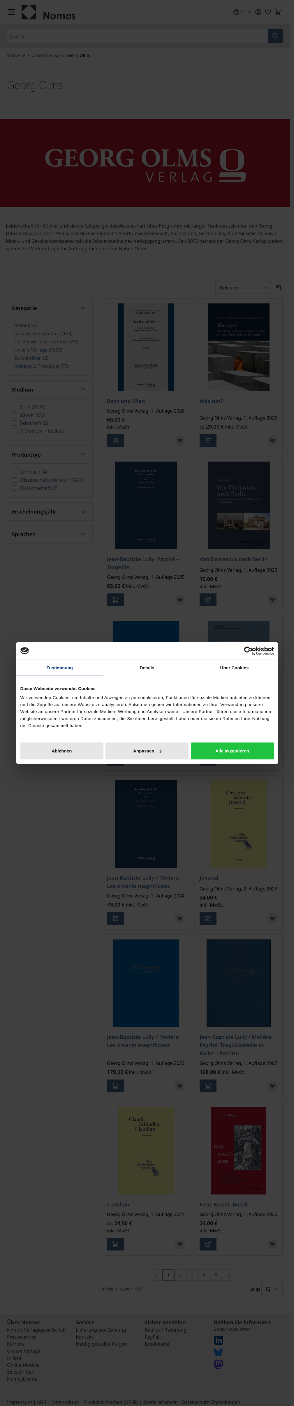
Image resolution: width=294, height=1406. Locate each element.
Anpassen (147, 750)
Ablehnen (62, 750)
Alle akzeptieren (232, 750)
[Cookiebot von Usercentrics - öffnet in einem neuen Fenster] (248, 650)
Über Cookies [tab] (234, 667)
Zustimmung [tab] (59, 667)
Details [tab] (147, 667)
